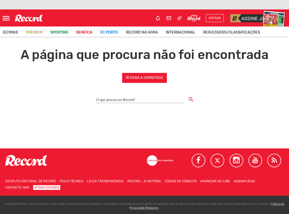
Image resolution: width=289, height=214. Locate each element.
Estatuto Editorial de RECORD (30, 181)
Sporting (59, 32)
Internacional (180, 32)
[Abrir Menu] (6, 18)
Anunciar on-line (215, 181)
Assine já (247, 18)
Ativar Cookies (46, 187)
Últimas (10, 32)
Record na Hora (142, 32)
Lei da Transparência (105, 181)
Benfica (84, 32)
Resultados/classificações (231, 32)
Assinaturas (244, 181)
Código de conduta (181, 181)
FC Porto (109, 32)
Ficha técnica (71, 181)
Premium (34, 32)
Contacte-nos (17, 187)
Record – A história (144, 181)
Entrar (215, 18)
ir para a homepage (144, 78)
